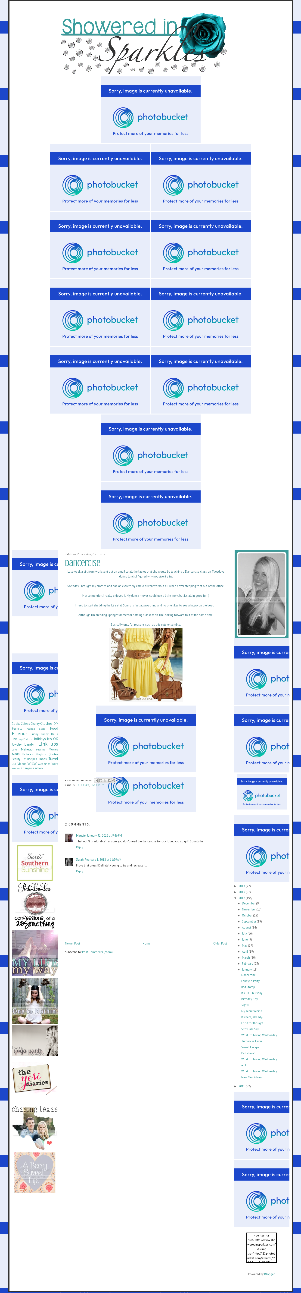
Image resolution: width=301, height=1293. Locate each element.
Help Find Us (24, 739)
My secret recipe (251, 1011)
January (247, 970)
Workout (98, 786)
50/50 (245, 1005)
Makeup (27, 749)
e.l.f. (244, 1065)
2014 (242, 886)
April (245, 952)
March (246, 958)
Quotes (53, 754)
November (249, 909)
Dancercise (248, 975)
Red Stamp (248, 987)
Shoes (43, 759)
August (247, 927)
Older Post (220, 943)
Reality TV (19, 759)
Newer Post (72, 943)
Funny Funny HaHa (44, 734)
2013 (242, 892)
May (245, 946)
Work (55, 764)
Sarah (80, 860)
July (245, 933)
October (247, 915)
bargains (28, 768)
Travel (53, 758)
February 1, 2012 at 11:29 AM (103, 860)
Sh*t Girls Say (250, 1029)
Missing (41, 749)
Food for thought (252, 1023)
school (39, 768)
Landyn (29, 744)
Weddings (44, 764)
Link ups (48, 744)
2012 (242, 898)
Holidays (39, 738)
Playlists (41, 754)
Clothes (83, 786)
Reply (79, 847)
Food (54, 728)
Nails (16, 754)
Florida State (36, 728)
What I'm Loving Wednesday (259, 1035)
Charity (35, 724)
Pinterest (28, 754)
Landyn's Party (250, 981)
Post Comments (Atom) (97, 952)
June (245, 940)
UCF (14, 764)
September (249, 921)
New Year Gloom (252, 1077)
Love (15, 749)
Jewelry (17, 745)
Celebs (25, 724)
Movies (53, 749)
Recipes (32, 759)
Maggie (81, 836)
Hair (14, 739)
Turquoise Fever (251, 1041)
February (248, 964)
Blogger (269, 1274)
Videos (22, 764)
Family (17, 728)
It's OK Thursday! (252, 993)
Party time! (248, 1053)
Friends (20, 733)
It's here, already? (252, 1017)
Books (16, 724)
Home (147, 943)
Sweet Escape (250, 1047)
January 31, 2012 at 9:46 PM (104, 836)
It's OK (52, 738)
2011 (242, 1086)
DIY (56, 724)
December (249, 903)
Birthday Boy (249, 999)
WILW (32, 763)
